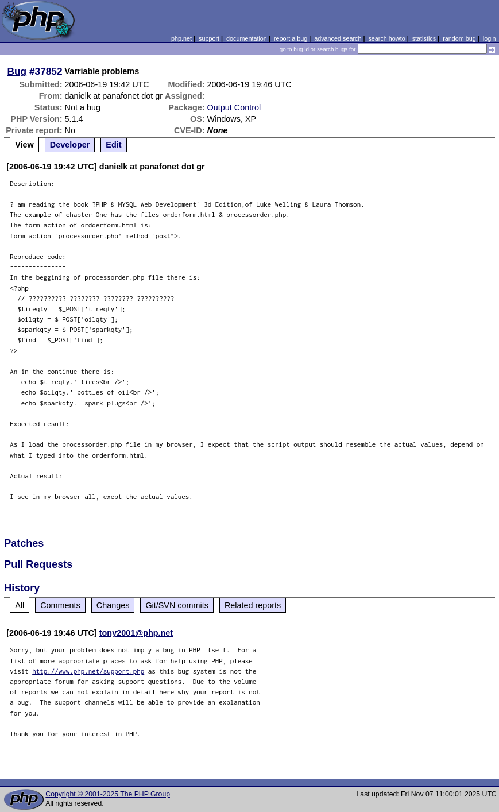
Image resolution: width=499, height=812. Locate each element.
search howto (386, 38)
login (489, 38)
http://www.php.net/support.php (88, 671)
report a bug (290, 38)
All (19, 605)
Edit (113, 144)
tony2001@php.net (136, 632)
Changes (113, 605)
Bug (17, 71)
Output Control (234, 107)
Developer (70, 144)
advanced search (337, 38)
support (209, 38)
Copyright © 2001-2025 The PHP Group (107, 794)
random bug (459, 38)
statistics (424, 38)
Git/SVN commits (176, 605)
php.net (181, 38)
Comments (60, 605)
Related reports (253, 605)
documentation (246, 38)
